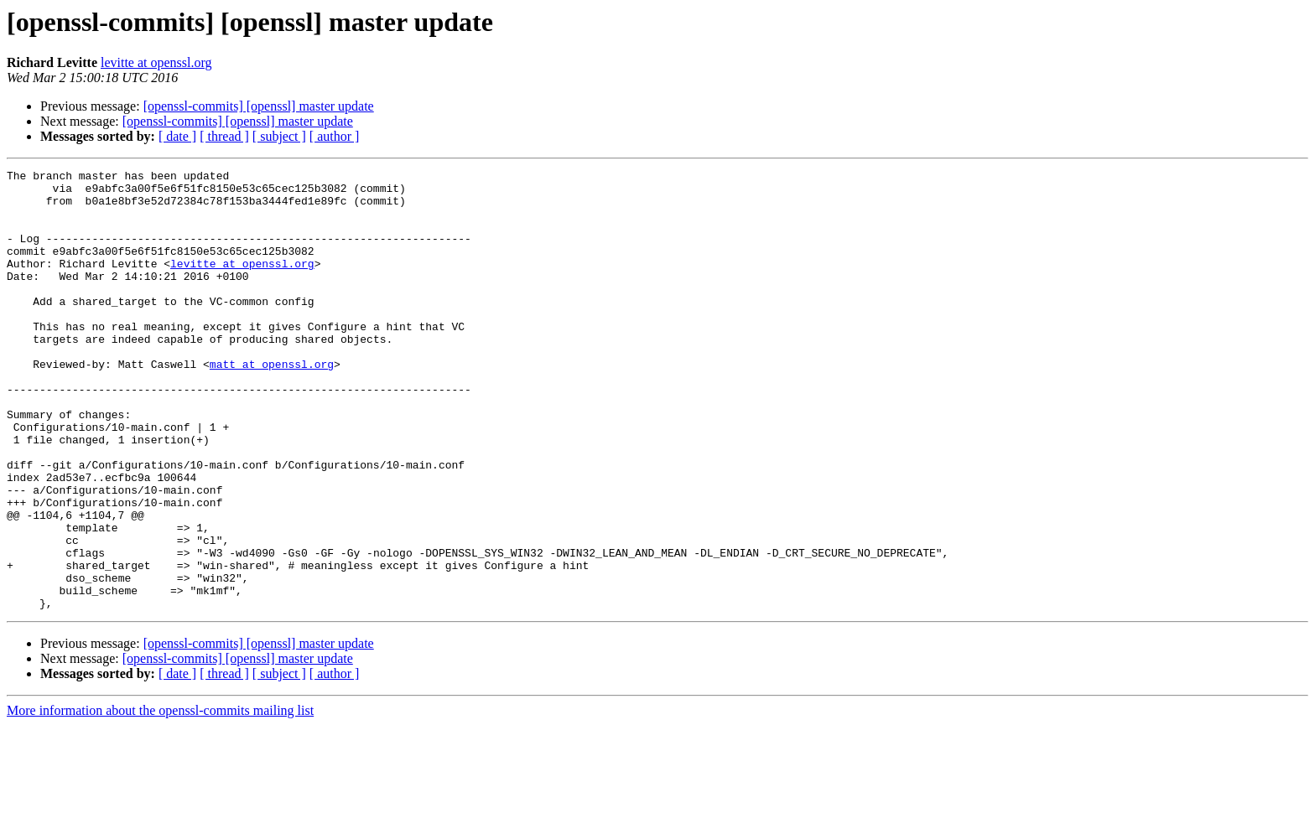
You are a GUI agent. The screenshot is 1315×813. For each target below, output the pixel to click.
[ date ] (177, 136)
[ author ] (334, 136)
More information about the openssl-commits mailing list (160, 798)
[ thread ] (224, 136)
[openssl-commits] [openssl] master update (258, 106)
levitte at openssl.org (156, 62)
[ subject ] (279, 136)
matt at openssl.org (272, 404)
